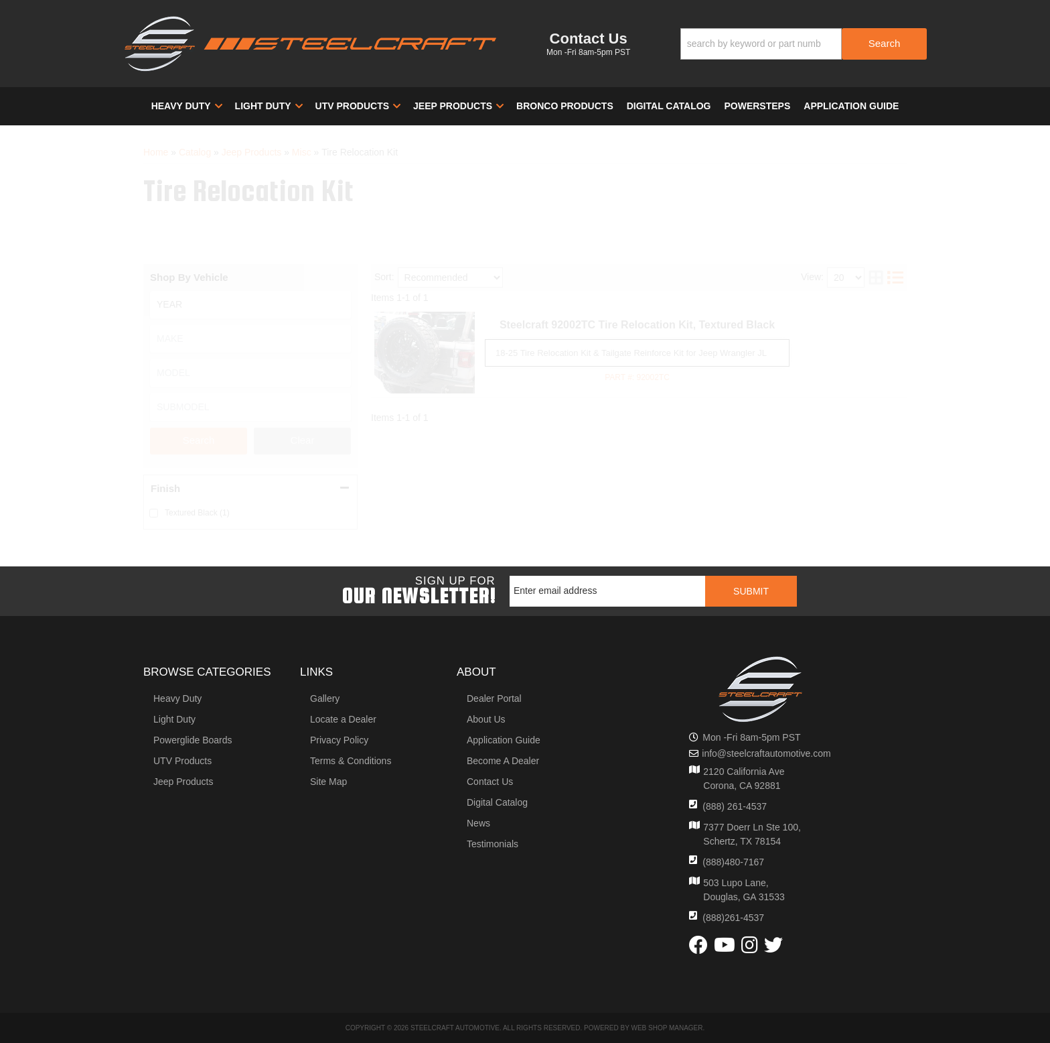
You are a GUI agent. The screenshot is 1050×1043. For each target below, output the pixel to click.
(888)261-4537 (733, 917)
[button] (803, 44)
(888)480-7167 (733, 862)
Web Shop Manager (666, 1028)
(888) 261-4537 (734, 806)
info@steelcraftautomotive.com (766, 753)
